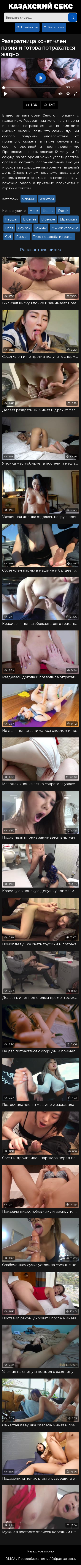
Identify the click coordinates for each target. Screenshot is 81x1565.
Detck (63, 211)
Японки (28, 199)
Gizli (8, 237)
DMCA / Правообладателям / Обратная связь (40, 1559)
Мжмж (41, 228)
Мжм (33, 211)
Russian (22, 237)
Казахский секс (40, 6)
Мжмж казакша (64, 228)
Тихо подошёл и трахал (53, 237)
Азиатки (47, 199)
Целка (48, 211)
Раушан (11, 219)
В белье (30, 219)
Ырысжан (68, 219)
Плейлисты (27, 27)
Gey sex (24, 228)
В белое (48, 219)
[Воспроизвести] (5, 93)
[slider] (31, 88)
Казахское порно (40, 1551)
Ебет (9, 228)
